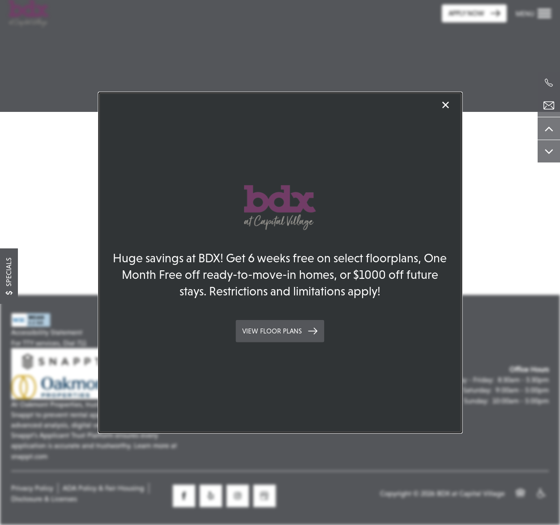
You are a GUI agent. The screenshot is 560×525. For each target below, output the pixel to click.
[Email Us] (549, 105)
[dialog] (280, 262)
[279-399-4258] (549, 83)
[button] (279, 331)
